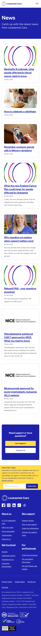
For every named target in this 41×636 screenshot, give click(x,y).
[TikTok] (19, 505)
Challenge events (8, 556)
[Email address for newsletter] (14, 486)
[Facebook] (3, 505)
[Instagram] (8, 505)
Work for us (6, 539)
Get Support (20, 443)
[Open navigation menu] (37, 4)
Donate (5, 552)
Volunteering (7, 535)
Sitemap (5, 587)
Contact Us (20, 450)
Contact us (31, 582)
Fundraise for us (8, 559)
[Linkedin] (14, 505)
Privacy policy (7, 582)
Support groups (28, 520)
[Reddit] (24, 505)
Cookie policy (20, 582)
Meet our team (7, 527)
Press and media (8, 531)
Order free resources (30, 555)
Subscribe (32, 486)
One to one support (29, 524)
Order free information (30, 528)
